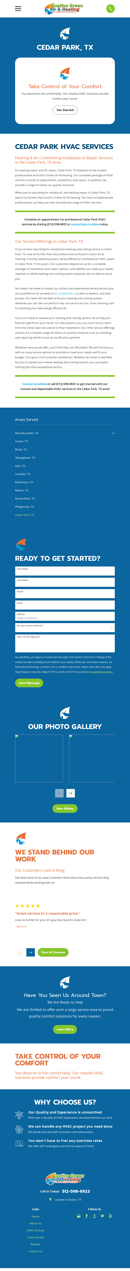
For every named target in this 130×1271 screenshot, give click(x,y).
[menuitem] (62, 433)
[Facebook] (87, 1216)
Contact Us (35, 1251)
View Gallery (65, 808)
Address (21, 614)
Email (19, 603)
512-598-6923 (76, 1191)
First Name (22, 569)
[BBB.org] (94, 1216)
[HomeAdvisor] (102, 1216)
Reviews (35, 1244)
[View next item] (70, 793)
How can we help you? (28, 637)
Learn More (65, 1029)
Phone (20, 591)
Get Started (65, 110)
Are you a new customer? (30, 625)
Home (35, 1216)
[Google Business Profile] (79, 1216)
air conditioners (64, 293)
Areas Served (35, 1237)
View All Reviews (53, 952)
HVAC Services (35, 1230)
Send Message (29, 683)
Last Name (22, 580)
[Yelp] (110, 1216)
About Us (35, 1223)
